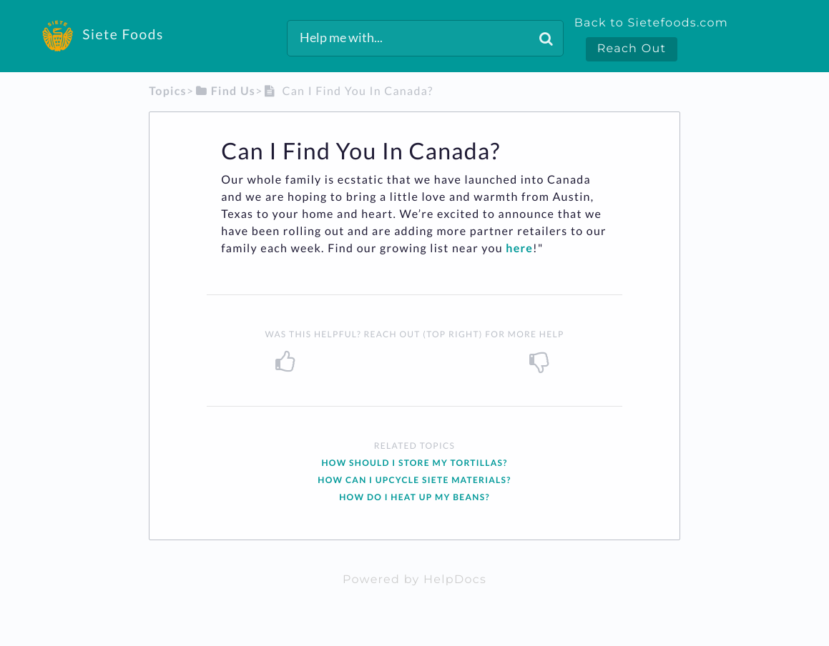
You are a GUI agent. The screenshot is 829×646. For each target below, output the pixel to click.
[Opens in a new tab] (414, 580)
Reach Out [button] (632, 49)
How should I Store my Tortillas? (414, 462)
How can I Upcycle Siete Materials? (414, 479)
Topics (168, 91)
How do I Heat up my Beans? (414, 497)
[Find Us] (224, 91)
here (519, 248)
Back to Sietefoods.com (651, 23)
